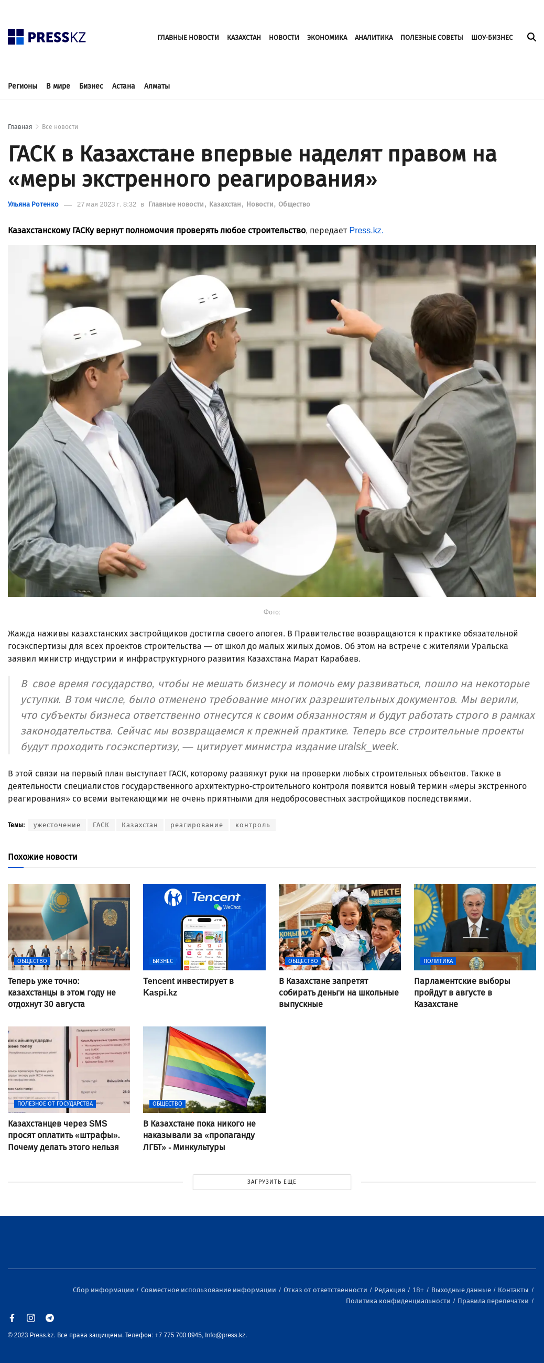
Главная (20, 127)
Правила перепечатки (494, 1301)
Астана (123, 86)
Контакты (514, 1290)
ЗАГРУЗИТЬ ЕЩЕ (272, 1181)
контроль (252, 825)
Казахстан (226, 204)
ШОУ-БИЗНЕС (492, 37)
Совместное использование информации (209, 1290)
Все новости (60, 127)
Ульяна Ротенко (33, 204)
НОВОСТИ (284, 37)
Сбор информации (104, 1290)
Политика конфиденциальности (399, 1301)
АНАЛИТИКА (374, 37)
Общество (294, 204)
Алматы (157, 86)
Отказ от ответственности (326, 1290)
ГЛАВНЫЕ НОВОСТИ (188, 37)
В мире (58, 86)
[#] (47, 34)
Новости (260, 204)
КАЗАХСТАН (244, 37)
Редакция (390, 1290)
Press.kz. (367, 230)
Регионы (22, 86)
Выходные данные (462, 1290)
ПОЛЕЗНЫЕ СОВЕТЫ (431, 37)
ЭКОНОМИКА (327, 37)
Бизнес (91, 86)
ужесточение (57, 825)
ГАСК (101, 825)
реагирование (196, 825)
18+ (419, 1290)
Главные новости (176, 204)
